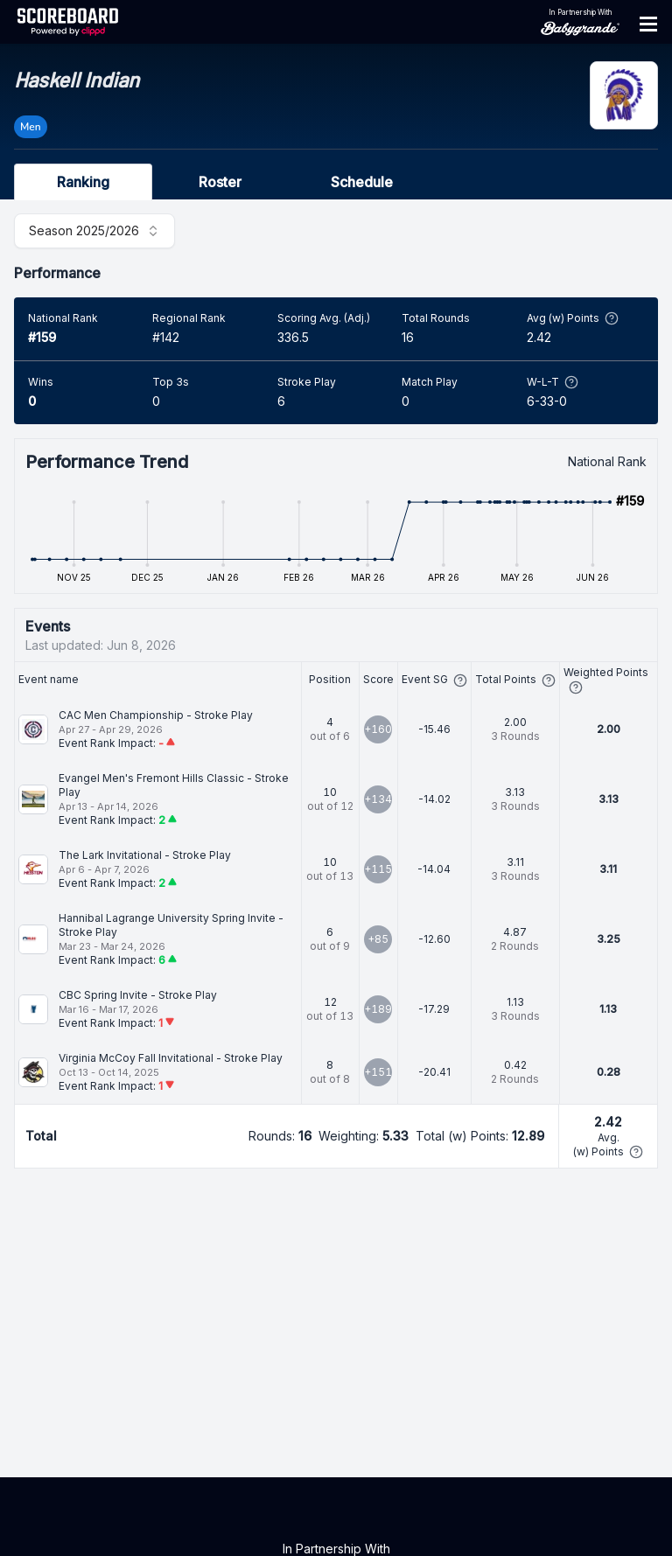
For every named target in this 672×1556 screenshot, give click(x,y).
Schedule (362, 182)
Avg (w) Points (573, 318)
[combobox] (94, 230)
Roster (220, 182)
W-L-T (552, 382)
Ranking (83, 182)
